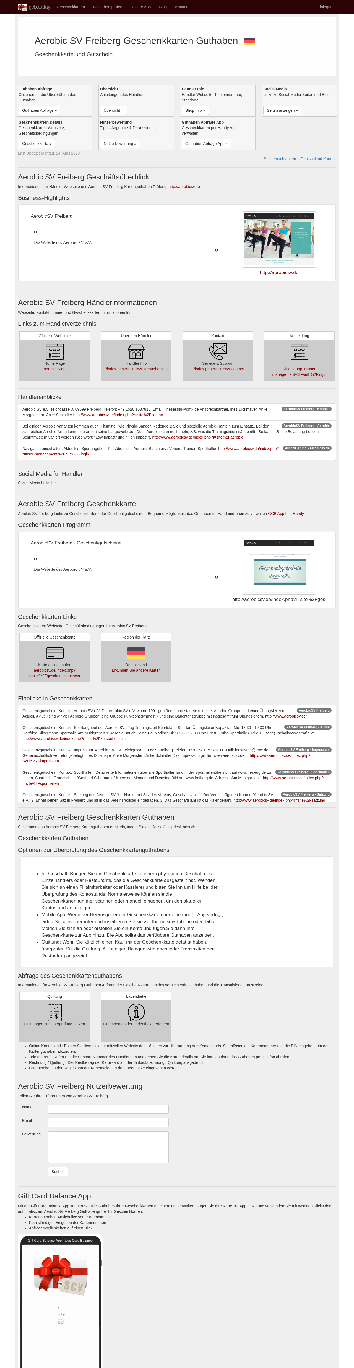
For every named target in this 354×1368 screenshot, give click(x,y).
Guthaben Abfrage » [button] (39, 110)
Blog (163, 7)
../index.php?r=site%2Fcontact (218, 369)
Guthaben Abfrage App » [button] (206, 143)
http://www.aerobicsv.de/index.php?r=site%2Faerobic (197, 437)
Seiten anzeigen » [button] (282, 110)
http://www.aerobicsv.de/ (286, 716)
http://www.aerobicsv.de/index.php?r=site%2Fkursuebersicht (74, 738)
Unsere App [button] (141, 7)
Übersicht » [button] (113, 110)
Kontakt (181, 7)
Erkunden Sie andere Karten (136, 670)
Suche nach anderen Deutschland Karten (299, 159)
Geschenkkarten (71, 7)
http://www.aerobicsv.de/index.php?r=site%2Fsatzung (279, 800)
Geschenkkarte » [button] (36, 143)
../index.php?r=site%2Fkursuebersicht (136, 369)
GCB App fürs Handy (286, 513)
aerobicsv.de (54, 369)
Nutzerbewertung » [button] (120, 143)
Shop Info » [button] (195, 110)
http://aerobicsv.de (184, 186)
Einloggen (326, 7)
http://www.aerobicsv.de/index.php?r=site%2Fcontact (118, 415)
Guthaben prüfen (107, 7)
